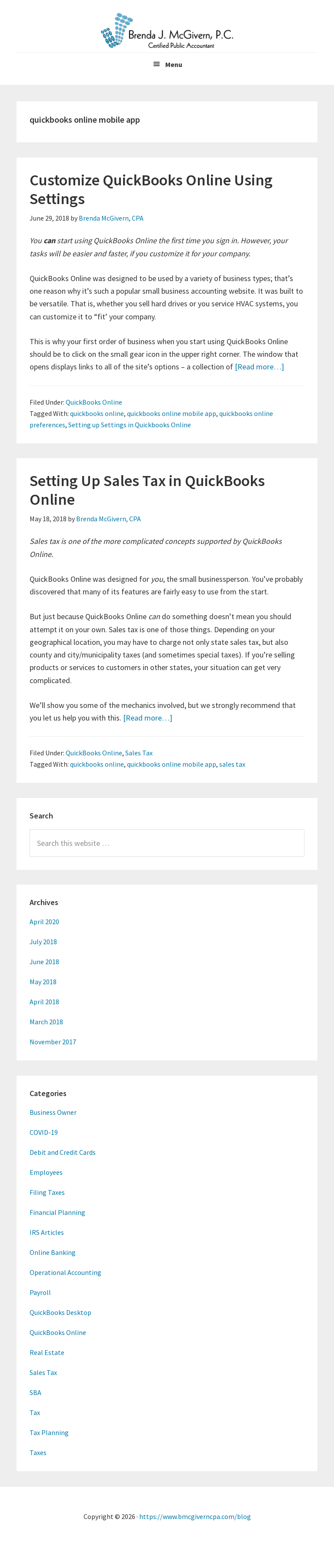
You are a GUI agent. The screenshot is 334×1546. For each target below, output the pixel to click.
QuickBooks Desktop (60, 1312)
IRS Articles (47, 1232)
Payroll (40, 1292)
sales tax (232, 764)
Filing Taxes (47, 1192)
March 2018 (46, 1021)
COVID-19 (44, 1132)
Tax (35, 1412)
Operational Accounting (65, 1272)
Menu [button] (173, 64)
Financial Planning (57, 1212)
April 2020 (44, 921)
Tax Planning (49, 1432)
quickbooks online (97, 413)
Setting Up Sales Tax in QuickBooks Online (147, 490)
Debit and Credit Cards (63, 1152)
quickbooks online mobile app (171, 413)
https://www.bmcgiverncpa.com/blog (195, 1516)
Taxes (38, 1452)
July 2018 (43, 941)
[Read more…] (259, 367)
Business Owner (53, 1112)
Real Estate (47, 1352)
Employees (46, 1172)
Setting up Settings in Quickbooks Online (129, 424)
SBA (35, 1392)
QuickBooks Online (94, 402)
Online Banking (53, 1252)
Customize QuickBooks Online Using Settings (151, 189)
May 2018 (43, 981)
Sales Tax (139, 752)
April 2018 (44, 1001)
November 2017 (53, 1041)
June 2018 (44, 961)
